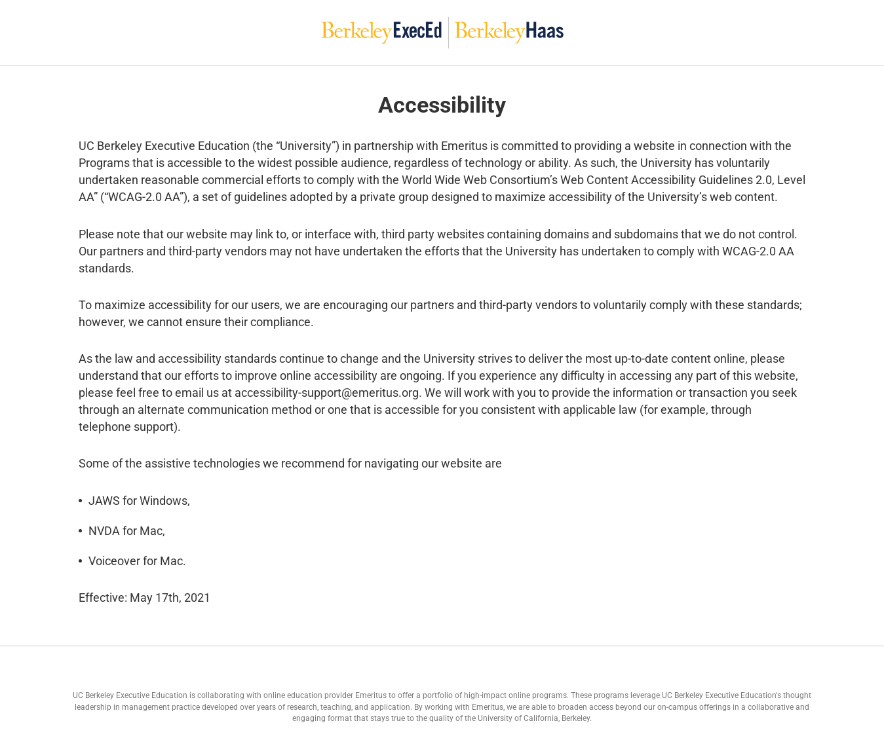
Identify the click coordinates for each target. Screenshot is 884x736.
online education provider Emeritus (325, 695)
